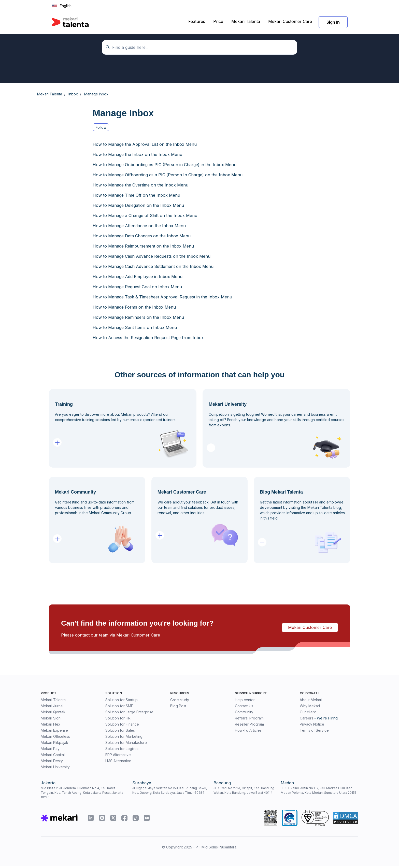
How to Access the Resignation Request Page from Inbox (148, 337)
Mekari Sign (51, 718)
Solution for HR (118, 718)
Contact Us (244, 706)
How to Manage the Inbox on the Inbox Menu (137, 154)
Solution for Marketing (123, 736)
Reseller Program (249, 724)
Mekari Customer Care (290, 21)
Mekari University (55, 767)
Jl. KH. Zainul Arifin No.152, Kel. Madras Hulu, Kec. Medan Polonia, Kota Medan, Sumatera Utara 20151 (318, 790)
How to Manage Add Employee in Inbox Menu (137, 276)
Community (244, 712)
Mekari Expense (54, 730)
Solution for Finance (122, 724)
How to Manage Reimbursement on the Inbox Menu (143, 246)
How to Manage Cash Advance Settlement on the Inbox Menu (153, 266)
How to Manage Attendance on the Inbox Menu (139, 225)
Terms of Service (314, 730)
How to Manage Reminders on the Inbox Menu (138, 317)
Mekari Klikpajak (54, 742)
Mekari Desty (52, 761)
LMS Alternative (118, 761)
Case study (179, 700)
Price (218, 21)
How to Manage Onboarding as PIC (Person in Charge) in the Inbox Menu (164, 164)
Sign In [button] (333, 22)
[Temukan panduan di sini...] (199, 47)
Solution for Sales (120, 730)
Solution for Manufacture (126, 742)
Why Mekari (310, 706)
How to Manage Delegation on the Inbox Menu (138, 205)
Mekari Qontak (53, 712)
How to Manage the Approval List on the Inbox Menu (145, 144)
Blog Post (178, 706)
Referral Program (249, 718)
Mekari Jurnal (52, 706)
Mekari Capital (53, 755)
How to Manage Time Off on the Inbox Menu (136, 195)
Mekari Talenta (245, 21)
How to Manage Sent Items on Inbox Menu (135, 327)
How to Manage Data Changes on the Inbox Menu (142, 235)
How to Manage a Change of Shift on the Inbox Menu (145, 215)
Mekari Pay (50, 748)
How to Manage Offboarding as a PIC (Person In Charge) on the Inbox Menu (168, 174)
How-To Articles (248, 730)
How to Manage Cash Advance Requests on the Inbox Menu (151, 256)
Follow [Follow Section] (101, 127)
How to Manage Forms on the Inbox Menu (134, 307)
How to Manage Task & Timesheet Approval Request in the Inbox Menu (162, 296)
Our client (308, 712)
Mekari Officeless (55, 736)
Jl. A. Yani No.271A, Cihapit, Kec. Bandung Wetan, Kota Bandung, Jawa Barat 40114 (243, 790)
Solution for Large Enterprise (129, 712)
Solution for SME (119, 706)
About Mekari (311, 700)
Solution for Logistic (121, 748)
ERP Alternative (118, 755)
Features (196, 21)
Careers (306, 718)
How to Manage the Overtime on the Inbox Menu (140, 184)
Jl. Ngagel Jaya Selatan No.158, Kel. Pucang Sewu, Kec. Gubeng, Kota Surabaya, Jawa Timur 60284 (169, 790)
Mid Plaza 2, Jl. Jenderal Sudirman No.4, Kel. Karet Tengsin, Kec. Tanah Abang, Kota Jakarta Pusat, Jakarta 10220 (82, 792)
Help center (245, 700)
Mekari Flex (50, 724)
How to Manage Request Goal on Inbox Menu (137, 286)
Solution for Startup (121, 700)
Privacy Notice (312, 724)
